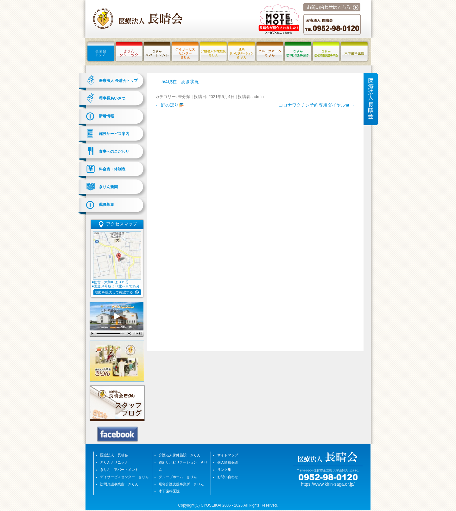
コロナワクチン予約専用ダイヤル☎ (317, 105)
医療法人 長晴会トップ (118, 80)
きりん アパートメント (119, 469)
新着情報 (106, 116)
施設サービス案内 (114, 134)
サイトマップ (227, 455)
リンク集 (224, 469)
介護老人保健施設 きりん (179, 455)
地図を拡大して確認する (114, 292)
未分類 (184, 96)
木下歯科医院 (169, 491)
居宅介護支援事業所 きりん (181, 484)
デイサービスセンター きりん (124, 477)
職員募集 (106, 204)
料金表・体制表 (112, 169)
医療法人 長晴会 (114, 455)
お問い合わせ (227, 477)
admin (257, 96)
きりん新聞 (108, 187)
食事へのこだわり (114, 151)
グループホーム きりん (178, 477)
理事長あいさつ (112, 98)
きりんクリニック (114, 462)
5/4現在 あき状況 (180, 81)
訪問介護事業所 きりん (119, 484)
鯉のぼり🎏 (169, 105)
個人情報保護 (227, 462)
